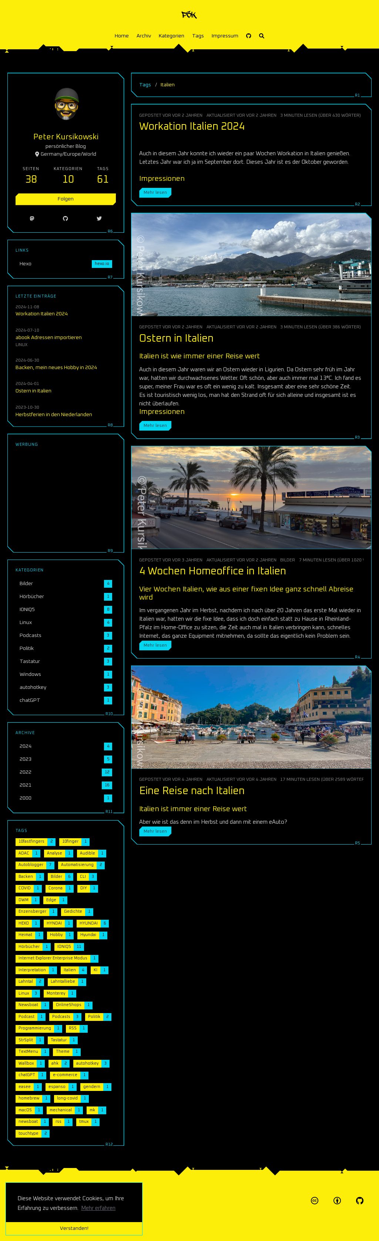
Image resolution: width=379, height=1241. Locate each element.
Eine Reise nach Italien (192, 791)
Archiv (144, 36)
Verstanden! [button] (74, 1228)
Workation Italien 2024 (192, 127)
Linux (21, 345)
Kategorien (171, 36)
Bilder (287, 560)
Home (122, 36)
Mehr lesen (155, 192)
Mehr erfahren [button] (98, 1208)
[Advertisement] (66, 498)
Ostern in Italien (176, 339)
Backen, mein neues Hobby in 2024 (56, 367)
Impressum (225, 36)
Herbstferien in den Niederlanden (54, 414)
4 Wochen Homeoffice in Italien (212, 571)
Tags (198, 36)
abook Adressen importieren (49, 337)
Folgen (66, 199)
